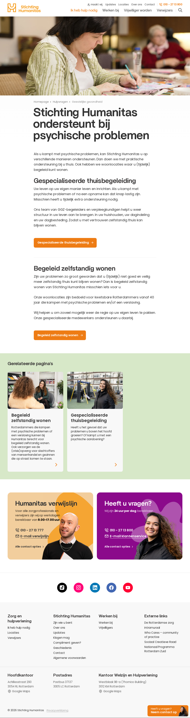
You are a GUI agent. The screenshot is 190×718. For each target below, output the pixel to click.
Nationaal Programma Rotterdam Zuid (159, 649)
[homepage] (24, 7)
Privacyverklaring (57, 710)
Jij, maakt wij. (95, 4)
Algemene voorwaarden (69, 658)
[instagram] (78, 588)
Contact (150, 4)
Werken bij (110, 10)
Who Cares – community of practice (161, 635)
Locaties (123, 4)
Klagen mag (61, 638)
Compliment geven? (67, 643)
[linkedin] (95, 588)
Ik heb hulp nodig (84, 10)
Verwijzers (165, 10)
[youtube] (128, 588)
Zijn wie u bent (62, 623)
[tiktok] (62, 588)
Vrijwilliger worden (138, 10)
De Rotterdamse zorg (159, 623)
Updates (110, 4)
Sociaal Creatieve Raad (160, 642)
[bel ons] (29, 530)
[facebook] (111, 588)
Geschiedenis (62, 648)
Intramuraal (152, 628)
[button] (167, 710)
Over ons (136, 4)
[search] (180, 10)
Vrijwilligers (106, 628)
